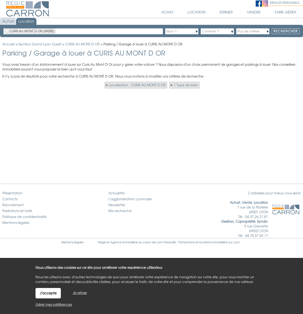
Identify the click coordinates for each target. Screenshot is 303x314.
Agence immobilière (124, 242)
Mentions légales (72, 242)
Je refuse (80, 293)
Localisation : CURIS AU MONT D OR (137, 85)
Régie (102, 242)
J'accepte (48, 293)
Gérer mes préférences (54, 304)
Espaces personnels (284, 2)
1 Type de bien (186, 85)
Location (26, 21)
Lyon (236, 242)
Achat (8, 21)
